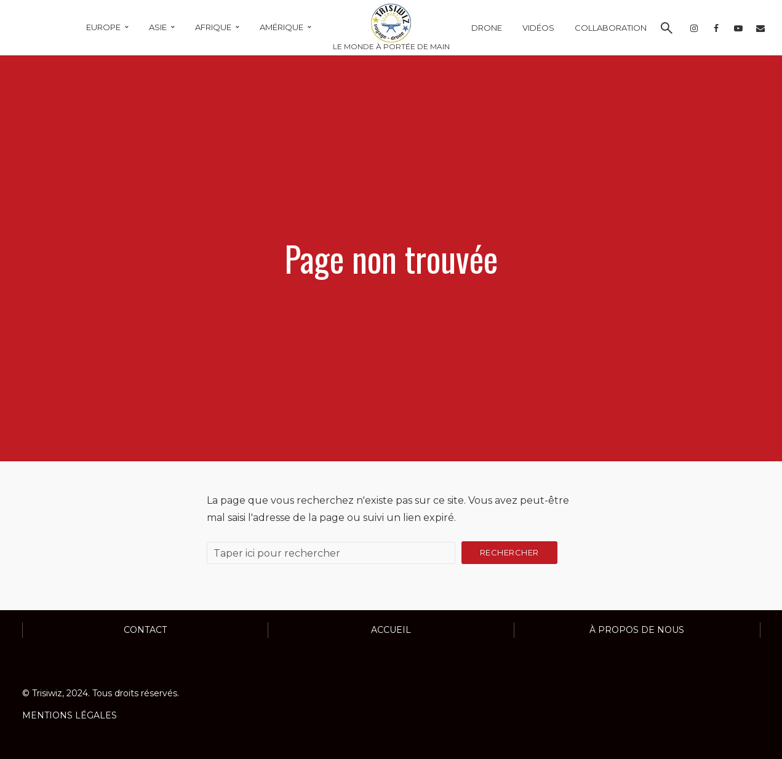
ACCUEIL (391, 629)
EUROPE (103, 27)
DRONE (486, 28)
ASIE (158, 27)
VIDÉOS (538, 28)
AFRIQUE (213, 27)
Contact (145, 629)
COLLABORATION (611, 28)
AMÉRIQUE (281, 27)
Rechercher (509, 552)
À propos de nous (636, 629)
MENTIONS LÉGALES (69, 715)
